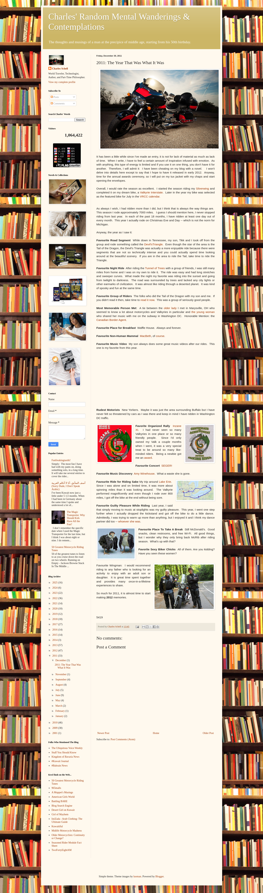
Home (156, 733)
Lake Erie (165, 481)
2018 (55, 619)
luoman (137, 876)
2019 (55, 614)
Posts (55, 97)
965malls (56, 788)
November (61, 674)
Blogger (159, 876)
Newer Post (103, 733)
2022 (55, 598)
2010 (55, 722)
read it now (147, 299)
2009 (55, 728)
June (58, 695)
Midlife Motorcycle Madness (67, 830)
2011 (55, 655)
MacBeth (145, 336)
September (61, 679)
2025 (55, 582)
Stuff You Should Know (64, 752)
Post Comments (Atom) (123, 739)
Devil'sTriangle (153, 244)
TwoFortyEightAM (62, 850)
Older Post (208, 733)
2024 (55, 587)
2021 (55, 603)
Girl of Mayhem (60, 814)
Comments (58, 103)
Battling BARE (59, 801)
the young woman (203, 311)
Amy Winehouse (144, 473)
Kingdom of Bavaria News (65, 756)
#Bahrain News (60, 765)
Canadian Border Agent (111, 319)
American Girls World (63, 796)
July (57, 690)
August (59, 684)
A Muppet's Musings (62, 792)
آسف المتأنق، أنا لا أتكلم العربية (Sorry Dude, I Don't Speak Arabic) (68, 486)
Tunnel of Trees (155, 268)
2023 (55, 593)
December (61, 660)
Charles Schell (60, 68)
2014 (55, 640)
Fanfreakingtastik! (61, 460)
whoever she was (129, 521)
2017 (55, 624)
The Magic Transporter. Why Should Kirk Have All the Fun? (76, 518)
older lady (170, 308)
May (58, 700)
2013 (55, 645)
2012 (55, 650)
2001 (55, 733)
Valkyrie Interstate (151, 192)
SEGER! (166, 465)
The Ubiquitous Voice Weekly (67, 748)
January (59, 716)
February (60, 711)
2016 (55, 629)
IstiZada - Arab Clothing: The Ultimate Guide (67, 820)
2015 (55, 634)
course (160, 336)
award (148, 457)
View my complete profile (62, 82)
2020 (55, 608)
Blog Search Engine (62, 805)
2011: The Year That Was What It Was (68, 666)
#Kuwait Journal (60, 761)
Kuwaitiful (57, 826)
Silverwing (202, 188)
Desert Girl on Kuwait (63, 810)
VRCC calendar (150, 196)
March (59, 705)
